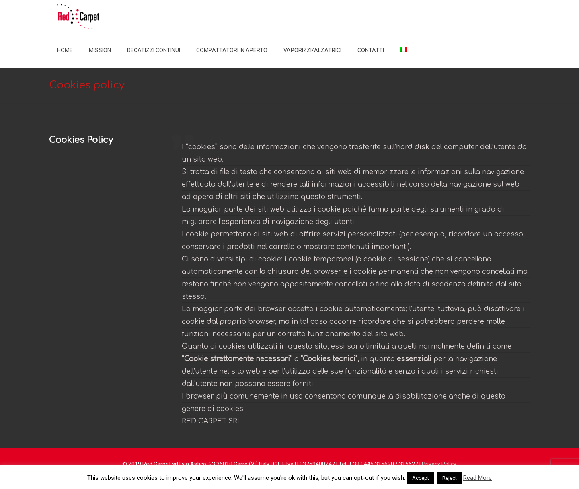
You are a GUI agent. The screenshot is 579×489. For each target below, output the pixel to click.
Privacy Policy (439, 464)
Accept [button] (420, 478)
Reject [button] (449, 478)
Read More (477, 477)
